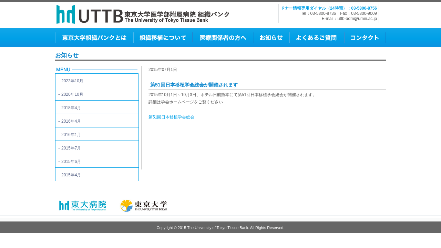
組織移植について (162, 37)
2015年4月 (71, 175)
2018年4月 (71, 107)
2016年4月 (71, 121)
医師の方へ (223, 37)
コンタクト (365, 37)
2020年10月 (72, 94)
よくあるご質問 (316, 37)
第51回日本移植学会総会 (171, 117)
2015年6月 (71, 161)
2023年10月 (72, 81)
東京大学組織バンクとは (94, 37)
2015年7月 (71, 148)
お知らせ (271, 37)
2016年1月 (71, 134)
